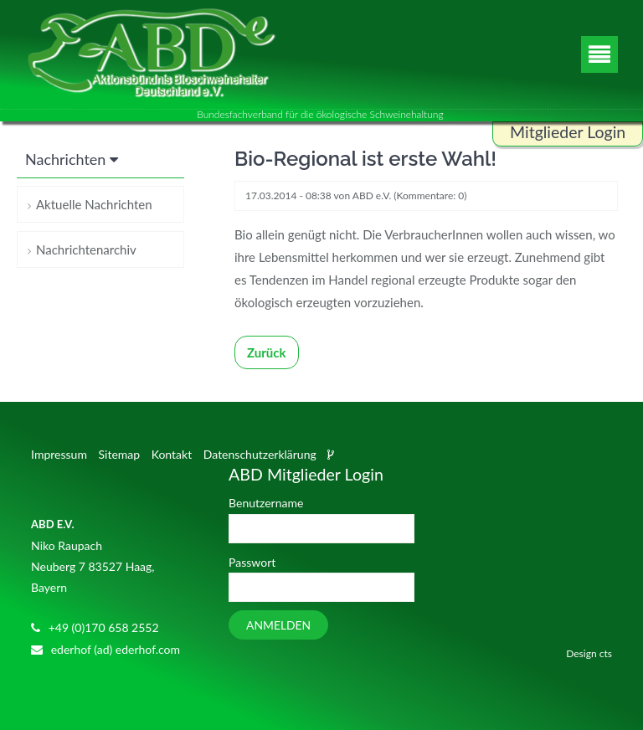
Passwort (252, 562)
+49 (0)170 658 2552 (104, 627)
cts (605, 653)
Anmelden (278, 625)
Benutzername (266, 503)
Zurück (266, 352)
